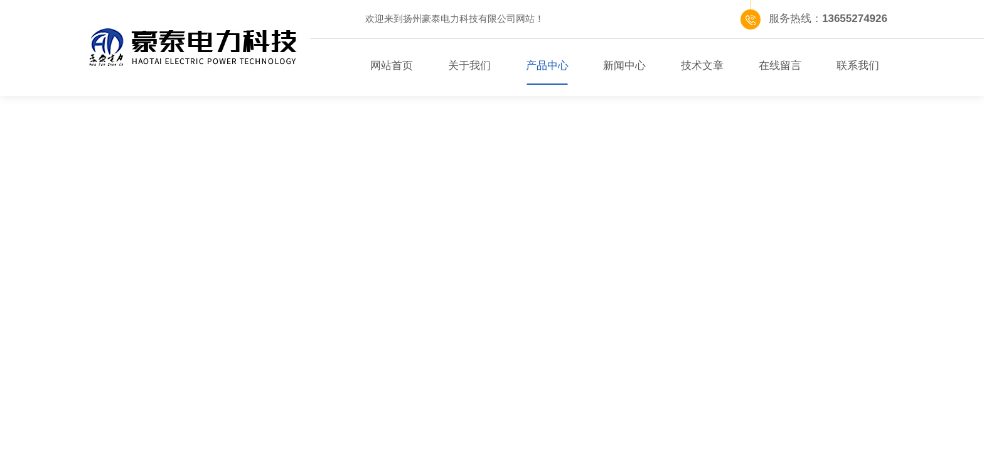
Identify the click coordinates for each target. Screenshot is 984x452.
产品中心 (547, 66)
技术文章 (702, 66)
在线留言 (780, 66)
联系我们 (858, 66)
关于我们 (469, 66)
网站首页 (391, 66)
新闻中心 (624, 66)
